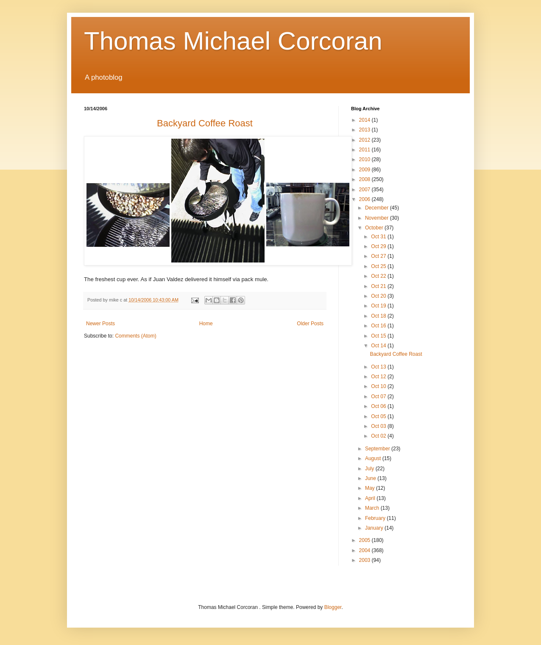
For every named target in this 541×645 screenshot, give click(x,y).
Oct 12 (379, 377)
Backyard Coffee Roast (396, 354)
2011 (365, 150)
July (370, 469)
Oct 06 (379, 406)
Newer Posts (100, 324)
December (377, 208)
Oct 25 (379, 266)
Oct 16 (379, 326)
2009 (365, 170)
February (376, 518)
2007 (365, 190)
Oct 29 (379, 246)
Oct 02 (379, 436)
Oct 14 (379, 346)
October (375, 228)
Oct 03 (379, 426)
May (370, 488)
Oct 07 (379, 396)
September (378, 449)
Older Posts (310, 324)
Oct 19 (379, 306)
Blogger (333, 607)
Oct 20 (379, 296)
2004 (365, 550)
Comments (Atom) (135, 336)
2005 (365, 540)
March (373, 508)
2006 (365, 199)
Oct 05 (379, 416)
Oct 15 (379, 336)
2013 (365, 130)
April (370, 498)
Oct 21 (379, 286)
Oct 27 (379, 256)
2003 (365, 560)
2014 (365, 120)
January (375, 528)
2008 (365, 179)
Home (206, 324)
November (377, 218)
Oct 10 (379, 386)
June (371, 478)
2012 (365, 140)
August (373, 458)
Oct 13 (379, 367)
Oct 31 (379, 237)
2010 (365, 159)
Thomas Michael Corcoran (233, 41)
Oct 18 (379, 316)
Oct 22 (379, 276)
